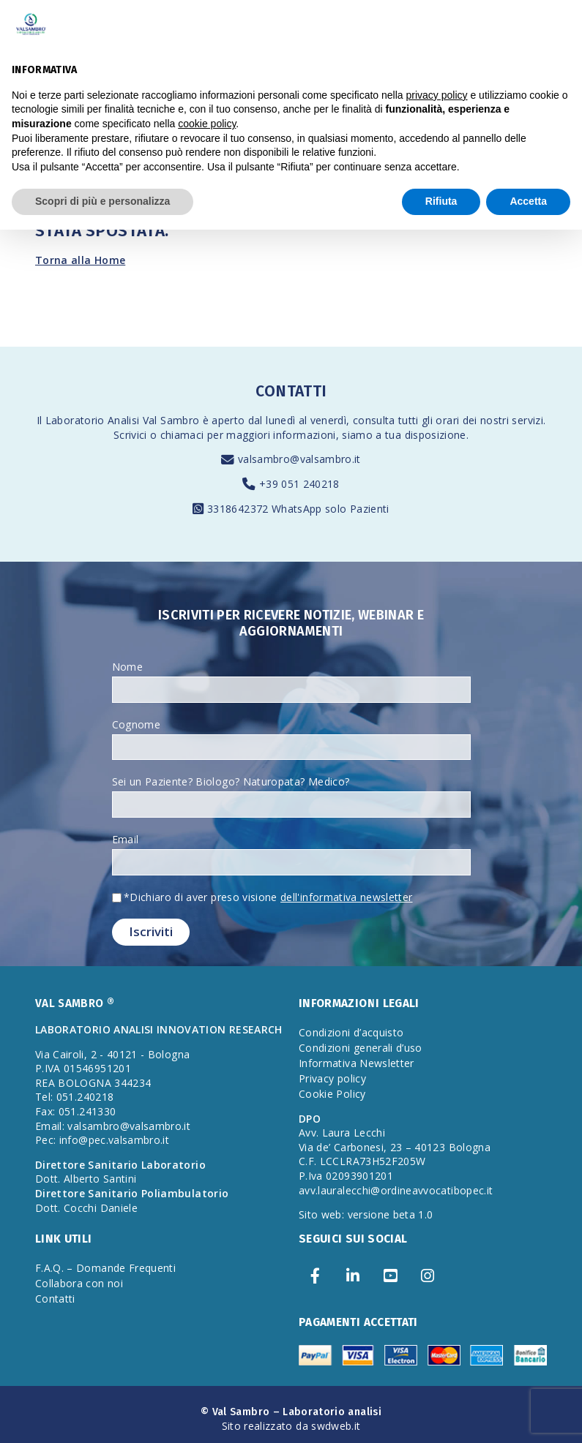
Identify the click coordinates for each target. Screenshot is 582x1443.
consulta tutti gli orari (406, 420)
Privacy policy (332, 1078)
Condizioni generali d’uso (360, 1048)
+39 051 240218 (299, 484)
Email (125, 839)
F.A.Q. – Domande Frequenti (105, 1268)
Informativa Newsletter (356, 1063)
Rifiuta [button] (441, 201)
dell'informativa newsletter (346, 897)
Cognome (136, 724)
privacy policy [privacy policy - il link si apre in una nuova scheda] (437, 95)
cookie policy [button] (207, 123)
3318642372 (239, 509)
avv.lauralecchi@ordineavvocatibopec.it (396, 1190)
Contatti (55, 1299)
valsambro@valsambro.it (299, 459)
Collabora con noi (79, 1283)
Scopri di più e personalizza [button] (102, 201)
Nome (127, 667)
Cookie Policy (332, 1094)
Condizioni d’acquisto (351, 1032)
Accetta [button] (528, 201)
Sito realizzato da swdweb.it (291, 1426)
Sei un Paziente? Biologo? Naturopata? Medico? (231, 781)
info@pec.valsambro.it (114, 1140)
